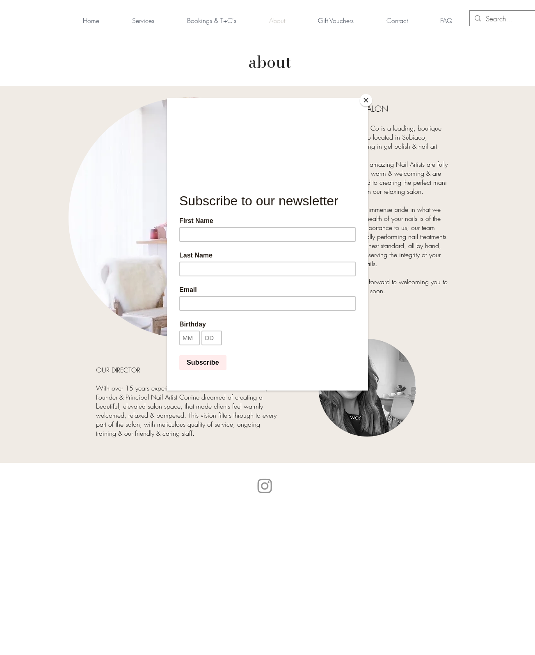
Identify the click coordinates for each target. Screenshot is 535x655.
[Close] (366, 100)
